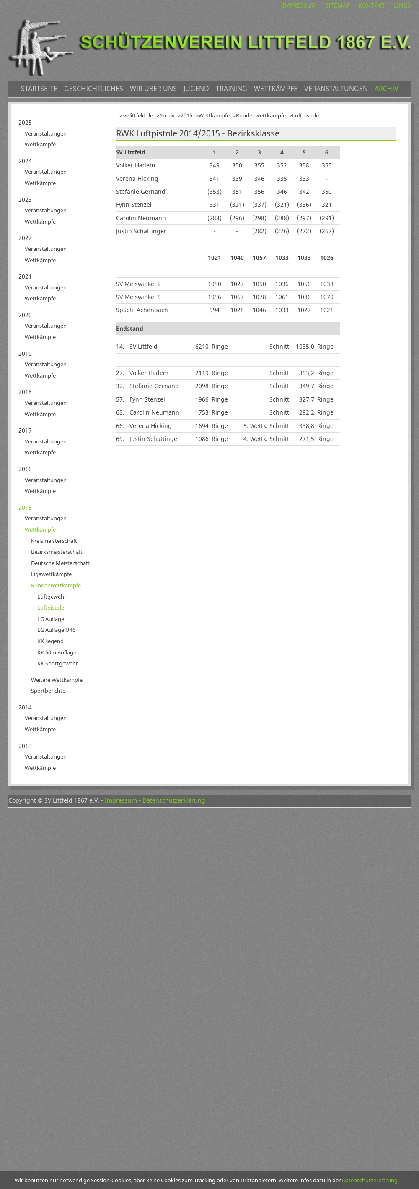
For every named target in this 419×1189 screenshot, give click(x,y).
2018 (25, 392)
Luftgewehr (51, 596)
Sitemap (337, 5)
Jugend (196, 88)
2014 (25, 707)
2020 (25, 315)
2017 (25, 430)
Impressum (299, 5)
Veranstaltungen (336, 88)
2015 (186, 115)
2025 (25, 122)
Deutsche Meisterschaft (60, 563)
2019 (25, 353)
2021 (25, 276)
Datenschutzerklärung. (370, 1180)
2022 (25, 238)
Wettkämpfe (275, 88)
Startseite (39, 88)
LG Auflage (50, 619)
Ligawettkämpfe (51, 574)
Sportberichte (48, 690)
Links (402, 5)
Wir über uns (153, 88)
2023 (25, 199)
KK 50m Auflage (56, 652)
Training (231, 88)
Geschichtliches (93, 88)
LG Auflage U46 (56, 630)
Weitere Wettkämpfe (57, 679)
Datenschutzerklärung (173, 800)
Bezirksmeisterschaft (57, 551)
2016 (25, 469)
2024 (25, 161)
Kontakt (371, 5)
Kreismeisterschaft (54, 541)
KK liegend (50, 641)
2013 (25, 746)
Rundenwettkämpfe (261, 115)
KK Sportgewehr (57, 663)
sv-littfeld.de (137, 115)
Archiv (386, 88)
